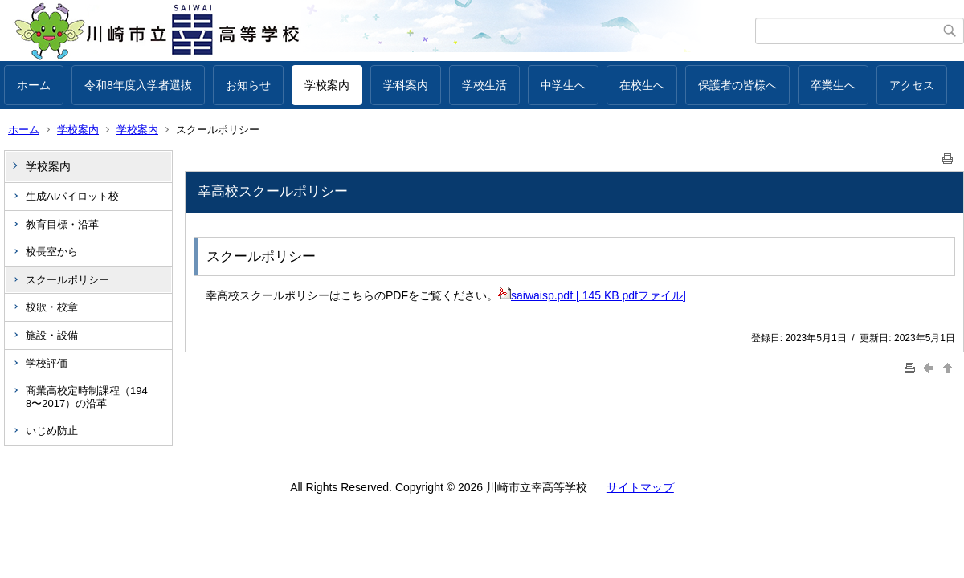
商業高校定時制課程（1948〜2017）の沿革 (87, 397)
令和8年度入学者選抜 (138, 85)
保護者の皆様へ (737, 85)
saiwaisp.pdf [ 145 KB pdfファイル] (592, 295)
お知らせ (248, 85)
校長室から (52, 252)
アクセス (911, 85)
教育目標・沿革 (62, 224)
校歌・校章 (52, 307)
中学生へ (563, 85)
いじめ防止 (52, 431)
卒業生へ (833, 85)
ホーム (34, 85)
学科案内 (405, 85)
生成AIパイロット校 (72, 196)
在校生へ (641, 85)
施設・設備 (52, 335)
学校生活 (484, 85)
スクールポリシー (67, 280)
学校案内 (326, 85)
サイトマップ (640, 487)
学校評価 (46, 363)
